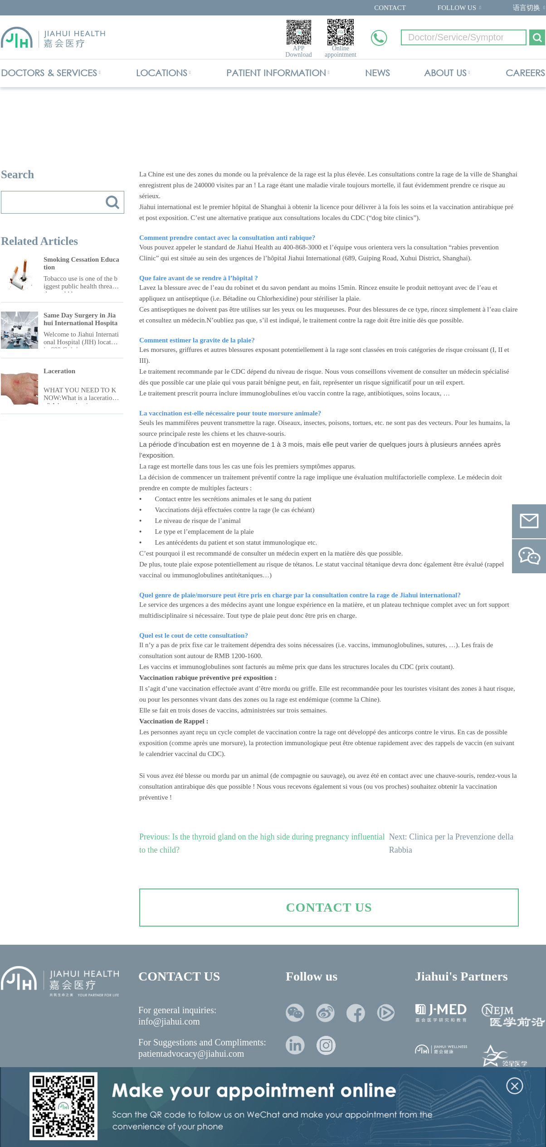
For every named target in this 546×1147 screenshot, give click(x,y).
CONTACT (390, 7)
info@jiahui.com (169, 1021)
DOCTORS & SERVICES (49, 73)
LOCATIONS (161, 73)
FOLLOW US (457, 7)
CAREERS (525, 73)
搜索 (112, 202)
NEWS (377, 73)
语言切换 (526, 7)
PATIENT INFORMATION (276, 73)
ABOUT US (445, 73)
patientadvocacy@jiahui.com (191, 1054)
